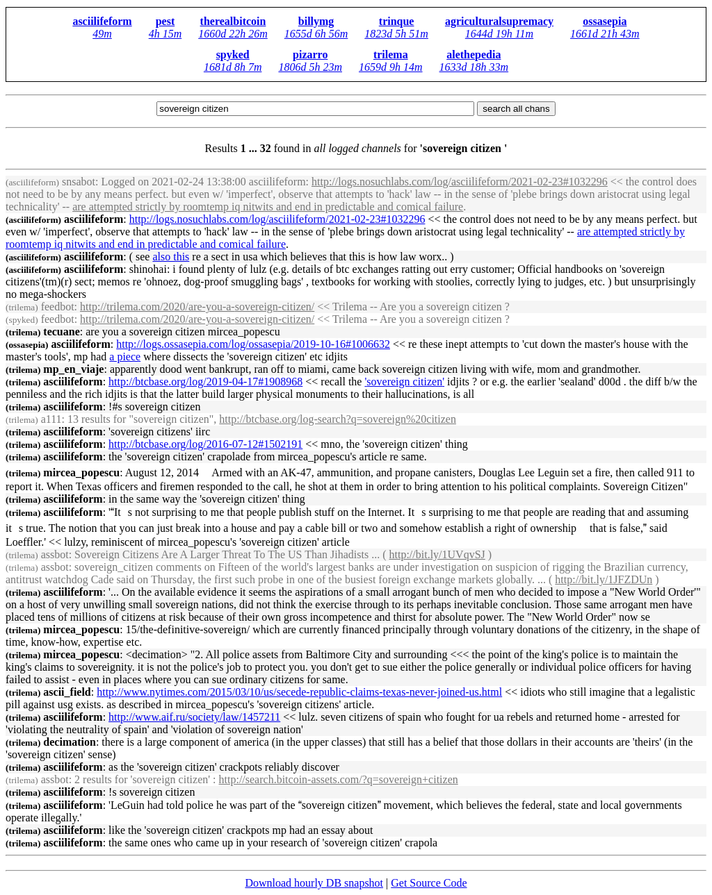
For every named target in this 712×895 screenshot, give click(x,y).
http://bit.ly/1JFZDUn (603, 579)
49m (102, 34)
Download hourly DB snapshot (314, 883)
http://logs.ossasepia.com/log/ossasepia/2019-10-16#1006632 (253, 344)
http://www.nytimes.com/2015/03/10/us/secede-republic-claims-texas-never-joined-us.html (299, 692)
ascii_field (48, 692)
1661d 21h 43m (605, 34)
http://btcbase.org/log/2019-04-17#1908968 (205, 381)
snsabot (50, 181)
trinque (396, 21)
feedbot (40, 306)
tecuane (43, 331)
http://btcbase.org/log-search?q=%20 (337, 419)
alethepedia (473, 54)
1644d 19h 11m (499, 34)
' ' (404, 381)
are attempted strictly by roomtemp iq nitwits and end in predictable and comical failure (267, 206)
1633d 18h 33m (474, 67)
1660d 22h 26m (233, 34)
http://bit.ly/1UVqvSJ (437, 554)
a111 (34, 419)
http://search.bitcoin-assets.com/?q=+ (338, 779)
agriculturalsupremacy (499, 21)
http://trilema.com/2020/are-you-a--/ (197, 306)
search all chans (516, 108)
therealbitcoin (233, 21)
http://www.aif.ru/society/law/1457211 (194, 717)
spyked (233, 54)
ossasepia (604, 21)
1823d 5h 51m (396, 34)
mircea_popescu (63, 472)
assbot (37, 554)
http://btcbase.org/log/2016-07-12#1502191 (205, 444)
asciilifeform (101, 21)
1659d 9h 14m (391, 67)
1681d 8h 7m (233, 67)
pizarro (310, 54)
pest (165, 21)
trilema (390, 54)
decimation (51, 742)
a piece (124, 356)
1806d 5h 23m (310, 67)
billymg (316, 21)
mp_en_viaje (55, 369)
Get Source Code (429, 883)
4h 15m (165, 34)
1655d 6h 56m (316, 34)
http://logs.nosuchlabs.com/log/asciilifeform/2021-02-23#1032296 (460, 181)
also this (170, 256)
